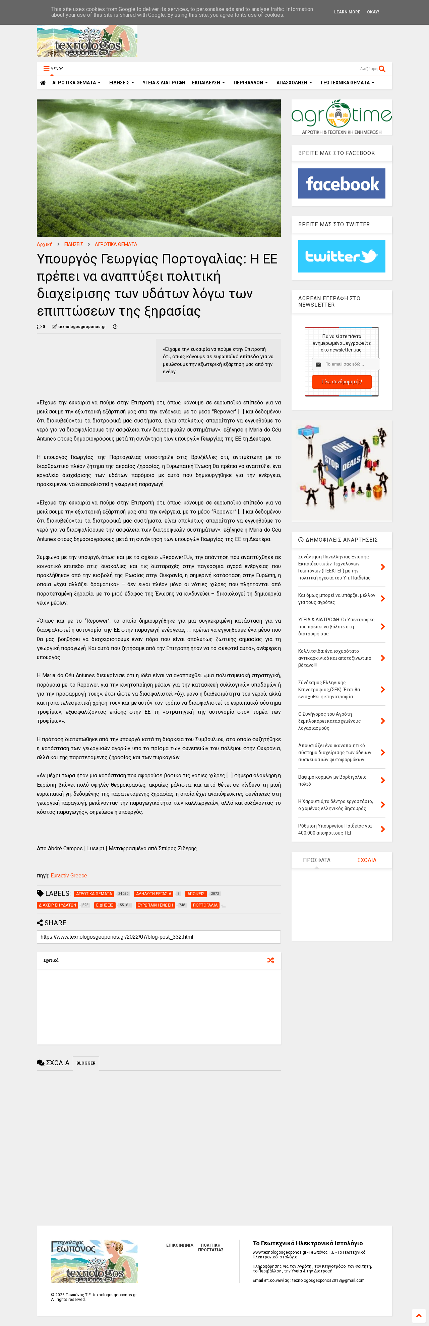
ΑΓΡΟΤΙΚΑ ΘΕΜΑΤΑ (116, 244)
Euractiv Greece (68, 875)
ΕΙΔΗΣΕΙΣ (121, 82)
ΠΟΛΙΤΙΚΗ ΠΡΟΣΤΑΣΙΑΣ (211, 1247)
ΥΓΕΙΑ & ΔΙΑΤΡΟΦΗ (164, 82)
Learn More (347, 12)
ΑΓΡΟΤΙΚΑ (76, 82)
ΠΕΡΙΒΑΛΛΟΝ (251, 82)
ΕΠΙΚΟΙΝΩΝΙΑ (179, 1245)
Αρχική (45, 244)
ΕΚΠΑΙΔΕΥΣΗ (208, 82)
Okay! (373, 12)
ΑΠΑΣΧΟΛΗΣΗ (294, 82)
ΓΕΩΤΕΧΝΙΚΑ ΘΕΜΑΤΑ (348, 82)
